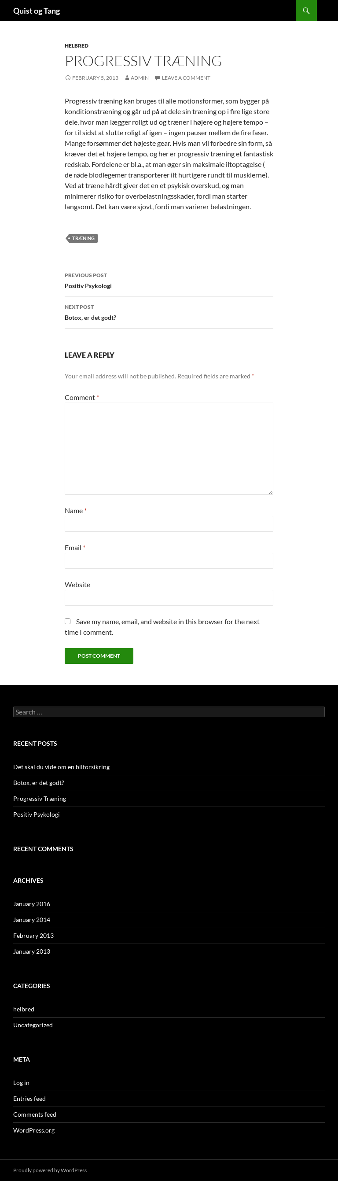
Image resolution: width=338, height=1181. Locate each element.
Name (76, 510)
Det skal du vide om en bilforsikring (61, 766)
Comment (82, 397)
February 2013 (33, 935)
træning (83, 238)
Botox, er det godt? (169, 311)
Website (77, 584)
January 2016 (31, 903)
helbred (76, 45)
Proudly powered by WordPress (50, 1170)
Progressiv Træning (39, 798)
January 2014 (31, 919)
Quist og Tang (36, 10)
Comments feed (34, 1114)
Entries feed (29, 1098)
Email (75, 547)
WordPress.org (34, 1130)
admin (140, 77)
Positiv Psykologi (169, 279)
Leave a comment (186, 77)
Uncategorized (33, 1025)
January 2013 (31, 951)
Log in (21, 1082)
